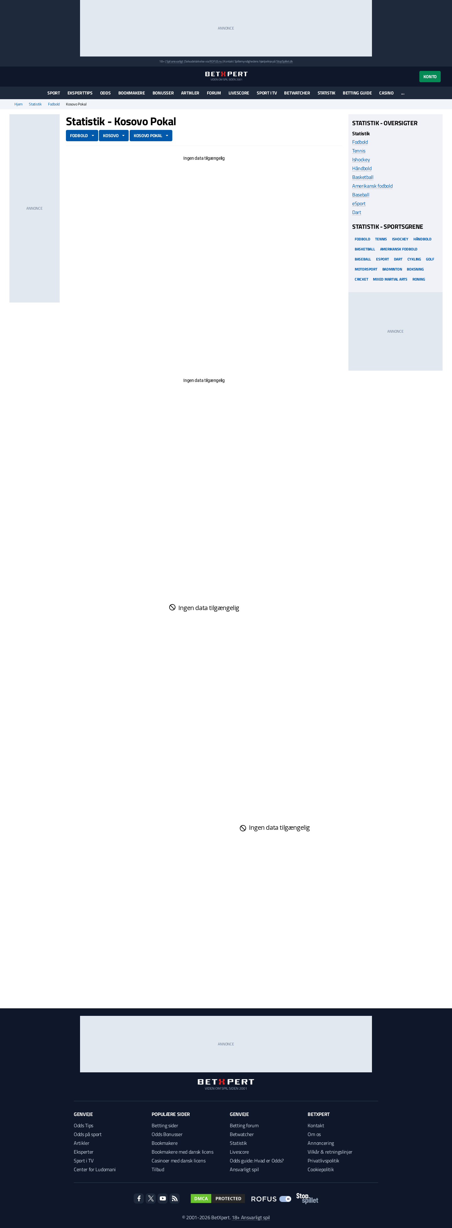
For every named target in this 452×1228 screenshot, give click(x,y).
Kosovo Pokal (148, 135)
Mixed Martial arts (390, 279)
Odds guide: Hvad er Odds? (257, 1160)
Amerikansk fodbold (372, 186)
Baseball (360, 194)
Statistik (326, 92)
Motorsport (366, 269)
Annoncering (321, 1143)
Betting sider (165, 1125)
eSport (359, 203)
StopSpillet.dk (284, 61)
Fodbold (54, 104)
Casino (386, 92)
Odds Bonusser (167, 1134)
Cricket (361, 279)
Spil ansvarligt (174, 61)
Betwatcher (297, 92)
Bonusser (163, 92)
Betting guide (357, 92)
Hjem (18, 104)
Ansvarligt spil (244, 1169)
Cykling (414, 259)
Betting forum (244, 1125)
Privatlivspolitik (323, 1160)
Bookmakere (131, 92)
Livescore (239, 92)
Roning (418, 279)
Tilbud (158, 1169)
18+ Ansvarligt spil (251, 1217)
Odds (105, 92)
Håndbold (361, 168)
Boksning (415, 269)
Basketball (363, 177)
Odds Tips (83, 1125)
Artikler (190, 92)
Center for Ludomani (95, 1169)
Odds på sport (88, 1134)
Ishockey (361, 159)
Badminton (392, 269)
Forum (214, 92)
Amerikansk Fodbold (399, 249)
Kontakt (316, 1125)
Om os (314, 1134)
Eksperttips (80, 92)
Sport (53, 92)
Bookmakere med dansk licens (182, 1152)
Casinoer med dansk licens (178, 1160)
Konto (430, 76)
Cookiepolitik (321, 1169)
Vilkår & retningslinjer (330, 1152)
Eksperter (84, 1152)
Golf (430, 259)
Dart (356, 212)
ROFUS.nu (215, 61)
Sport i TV (267, 92)
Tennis (358, 150)
